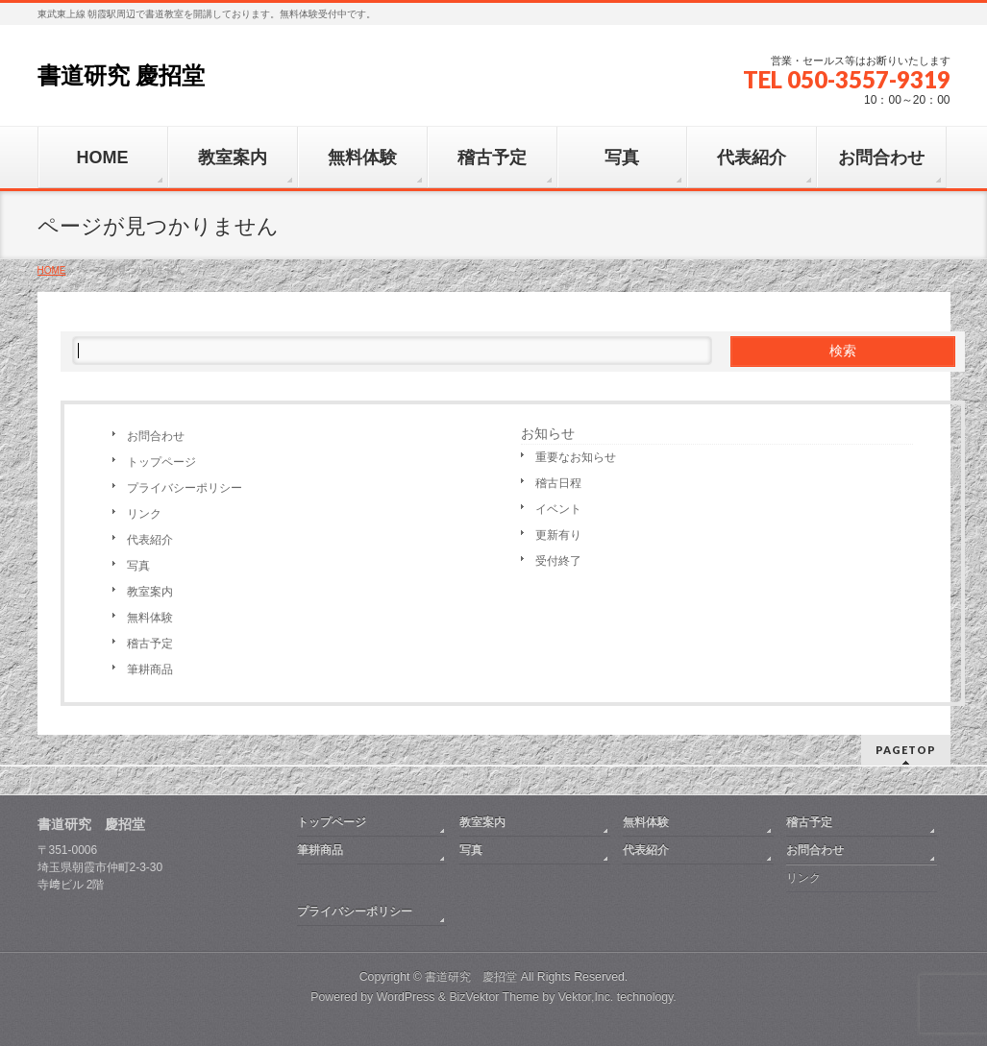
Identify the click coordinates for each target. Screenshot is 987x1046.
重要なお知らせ (575, 457)
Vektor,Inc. (586, 997)
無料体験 (150, 617)
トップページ (161, 462)
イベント (558, 509)
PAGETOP (906, 749)
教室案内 (150, 591)
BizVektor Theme (494, 997)
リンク (144, 514)
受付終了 (558, 561)
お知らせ (548, 433)
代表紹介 (150, 540)
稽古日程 (558, 483)
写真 (138, 565)
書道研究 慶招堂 (121, 75)
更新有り (558, 535)
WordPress (406, 997)
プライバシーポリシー (184, 488)
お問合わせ (156, 436)
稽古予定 (150, 643)
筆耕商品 (150, 669)
